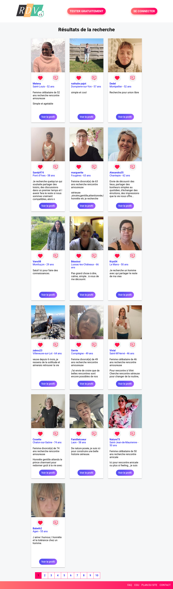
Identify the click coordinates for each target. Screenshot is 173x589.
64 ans (58, 353)
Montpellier (116, 86)
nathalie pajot (78, 83)
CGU (136, 585)
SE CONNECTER (144, 11)
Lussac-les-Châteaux (82, 264)
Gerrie (74, 350)
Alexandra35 (117, 172)
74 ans (58, 442)
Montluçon (38, 264)
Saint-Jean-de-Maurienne (123, 442)
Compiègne (77, 353)
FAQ (129, 585)
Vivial (113, 350)
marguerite (77, 172)
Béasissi (75, 261)
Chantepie (115, 175)
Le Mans (114, 264)
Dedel (113, 83)
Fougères (76, 175)
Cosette (37, 439)
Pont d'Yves (39, 175)
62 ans (126, 175)
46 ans (130, 353)
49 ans (89, 353)
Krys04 (113, 261)
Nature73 (115, 439)
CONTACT (165, 585)
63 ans (87, 175)
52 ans (50, 86)
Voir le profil (48, 116)
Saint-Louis (39, 86)
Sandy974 (38, 172)
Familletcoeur (78, 439)
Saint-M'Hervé (117, 353)
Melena (37, 83)
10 (96, 575)
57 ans (97, 86)
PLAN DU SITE (149, 585)
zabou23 (37, 350)
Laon (74, 442)
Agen (35, 531)
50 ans (124, 264)
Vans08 (37, 261)
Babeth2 (37, 528)
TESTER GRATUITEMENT (86, 11)
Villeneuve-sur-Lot (42, 353)
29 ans (50, 264)
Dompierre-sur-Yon (81, 86)
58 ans (51, 175)
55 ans (44, 531)
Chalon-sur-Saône (42, 442)
